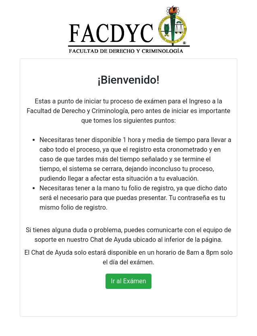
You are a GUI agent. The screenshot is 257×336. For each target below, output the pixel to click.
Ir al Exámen (128, 281)
